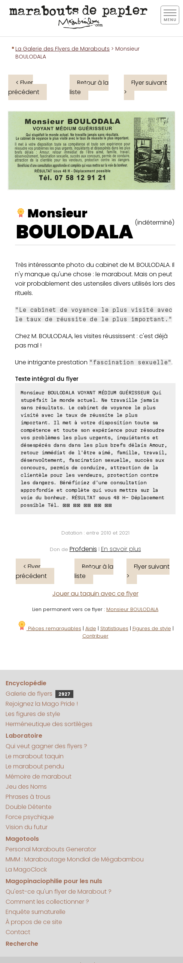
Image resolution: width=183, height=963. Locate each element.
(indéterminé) (154, 222)
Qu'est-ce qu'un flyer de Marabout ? (59, 891)
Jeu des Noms (26, 786)
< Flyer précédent (23, 87)
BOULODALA (74, 232)
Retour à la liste (89, 87)
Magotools (22, 838)
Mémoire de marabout (38, 776)
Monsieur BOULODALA (132, 609)
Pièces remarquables (49, 628)
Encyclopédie (26, 683)
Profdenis (83, 549)
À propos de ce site (34, 922)
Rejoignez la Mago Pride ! (42, 703)
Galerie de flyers (39, 693)
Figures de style (151, 628)
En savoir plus (121, 549)
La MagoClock (26, 869)
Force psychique (30, 817)
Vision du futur (27, 827)
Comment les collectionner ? (47, 901)
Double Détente (29, 807)
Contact (18, 932)
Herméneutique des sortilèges (49, 724)
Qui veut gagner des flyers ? (46, 746)
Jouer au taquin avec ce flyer (95, 593)
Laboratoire (24, 735)
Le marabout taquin (35, 756)
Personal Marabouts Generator (51, 849)
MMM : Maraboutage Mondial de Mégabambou (75, 859)
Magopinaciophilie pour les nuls (54, 881)
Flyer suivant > (145, 87)
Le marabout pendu (35, 766)
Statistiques (114, 628)
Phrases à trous (28, 796)
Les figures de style (33, 714)
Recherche (22, 943)
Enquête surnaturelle (35, 912)
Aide (90, 628)
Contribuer (95, 636)
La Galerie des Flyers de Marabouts (62, 48)
